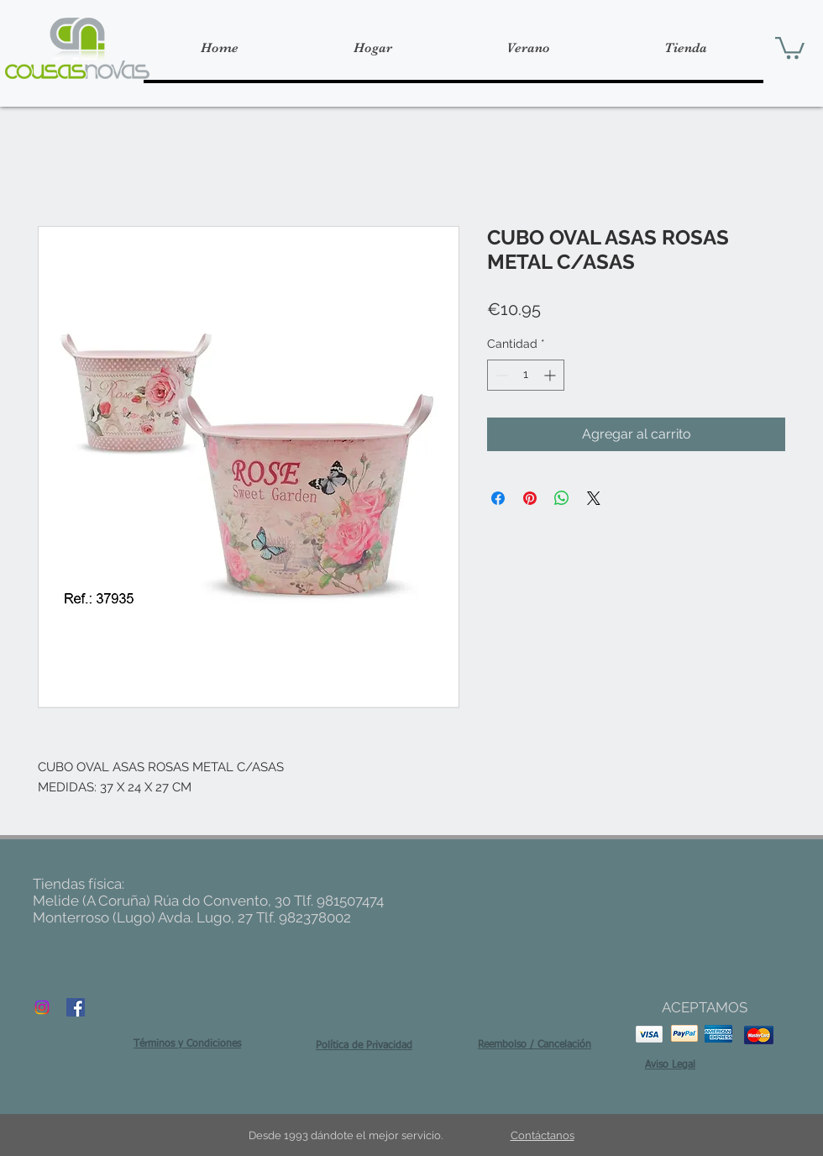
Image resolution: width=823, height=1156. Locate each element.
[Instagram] (42, 1007)
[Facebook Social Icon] (75, 1007)
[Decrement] (500, 375)
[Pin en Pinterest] (530, 498)
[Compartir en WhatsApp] (562, 498)
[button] (790, 46)
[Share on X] (594, 498)
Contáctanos (542, 1135)
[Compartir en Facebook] (498, 498)
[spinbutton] (526, 375)
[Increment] (551, 375)
